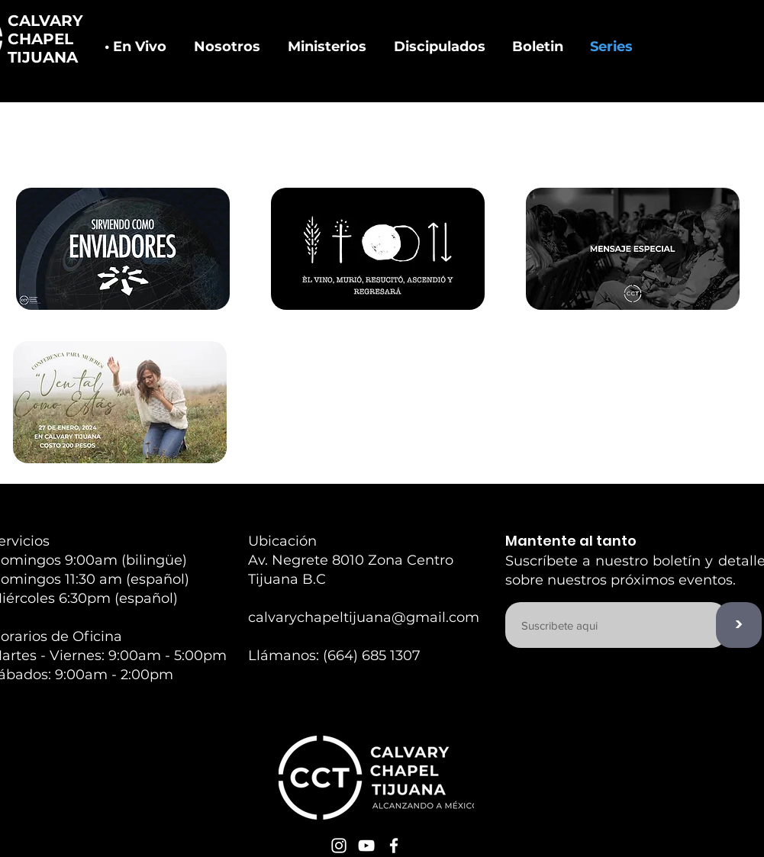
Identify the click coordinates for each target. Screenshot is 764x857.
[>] (739, 625)
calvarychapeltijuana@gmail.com (363, 617)
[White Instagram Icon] (339, 845)
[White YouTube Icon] (366, 845)
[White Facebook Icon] (394, 845)
